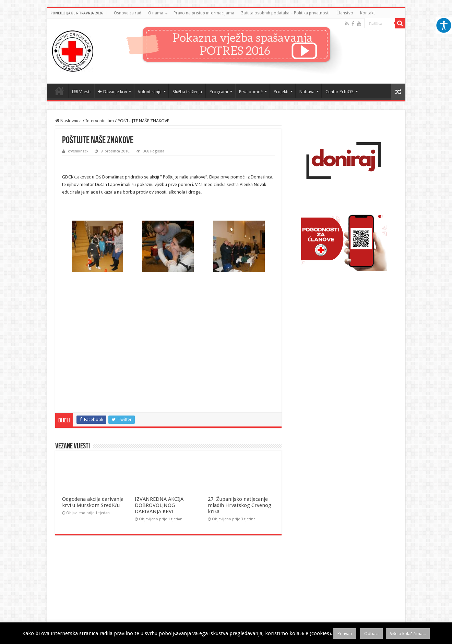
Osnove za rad (127, 13)
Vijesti (81, 91)
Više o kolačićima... (408, 633)
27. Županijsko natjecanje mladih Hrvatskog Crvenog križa (239, 505)
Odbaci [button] (371, 633)
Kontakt (367, 13)
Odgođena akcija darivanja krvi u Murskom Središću (93, 502)
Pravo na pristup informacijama (204, 13)
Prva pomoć (251, 91)
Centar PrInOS (339, 91)
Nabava (306, 91)
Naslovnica (59, 91)
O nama (155, 13)
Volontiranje (150, 91)
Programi (219, 91)
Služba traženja (187, 91)
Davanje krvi (112, 91)
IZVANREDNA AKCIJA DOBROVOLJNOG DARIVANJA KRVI (159, 505)
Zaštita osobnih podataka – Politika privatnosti (285, 13)
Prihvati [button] (344, 633)
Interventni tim (99, 120)
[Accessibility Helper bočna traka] (444, 25)
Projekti (281, 91)
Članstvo (344, 13)
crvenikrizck (78, 151)
